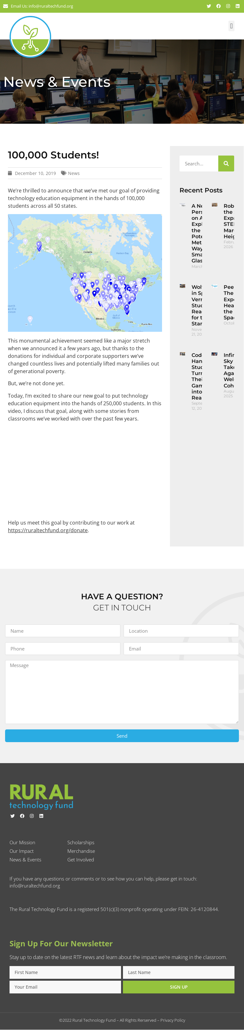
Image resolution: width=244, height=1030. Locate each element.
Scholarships (80, 842)
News (74, 173)
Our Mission (22, 842)
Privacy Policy (172, 1020)
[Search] (226, 163)
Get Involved (80, 860)
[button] (231, 26)
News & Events (25, 860)
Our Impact (22, 851)
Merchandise (81, 851)
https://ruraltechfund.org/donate (48, 530)
